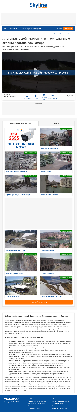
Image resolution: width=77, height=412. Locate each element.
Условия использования (60, 401)
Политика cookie (57, 403)
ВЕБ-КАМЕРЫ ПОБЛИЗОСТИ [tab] (20, 123)
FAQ (53, 398)
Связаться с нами (34, 408)
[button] (52, 28)
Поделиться (52, 96)
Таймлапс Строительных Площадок (36, 405)
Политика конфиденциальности (59, 407)
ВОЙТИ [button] (59, 29)
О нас (30, 398)
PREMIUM (68, 28)
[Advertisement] (38, 19)
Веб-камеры (14, 29)
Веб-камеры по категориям (32, 29)
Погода (35, 96)
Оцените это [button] (44, 96)
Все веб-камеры (39, 302)
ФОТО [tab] (56, 123)
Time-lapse (27, 96)
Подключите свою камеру (37, 401)
